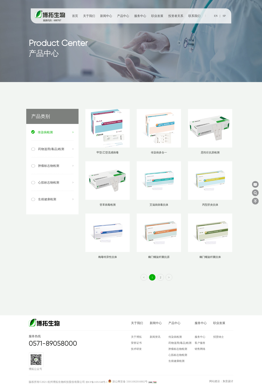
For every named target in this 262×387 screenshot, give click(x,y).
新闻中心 (106, 16)
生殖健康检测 (176, 361)
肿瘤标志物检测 (177, 348)
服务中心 (140, 16)
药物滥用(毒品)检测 (180, 342)
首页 (75, 16)
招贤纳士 (218, 336)
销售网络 (200, 348)
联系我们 (194, 16)
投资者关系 (175, 16)
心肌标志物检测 (177, 355)
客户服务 (200, 342)
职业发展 (157, 16)
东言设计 (228, 381)
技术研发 (136, 348)
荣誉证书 (136, 342)
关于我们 (89, 16)
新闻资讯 (155, 336)
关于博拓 (136, 336)
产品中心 (123, 16)
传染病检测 (175, 336)
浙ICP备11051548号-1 (96, 382)
